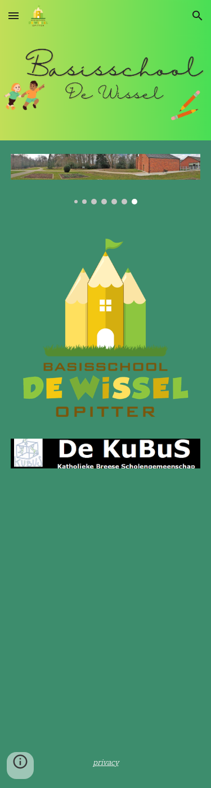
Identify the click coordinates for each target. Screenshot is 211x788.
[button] (13, 15)
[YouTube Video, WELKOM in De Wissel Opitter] (106, 559)
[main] (106, 762)
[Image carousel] (106, 179)
